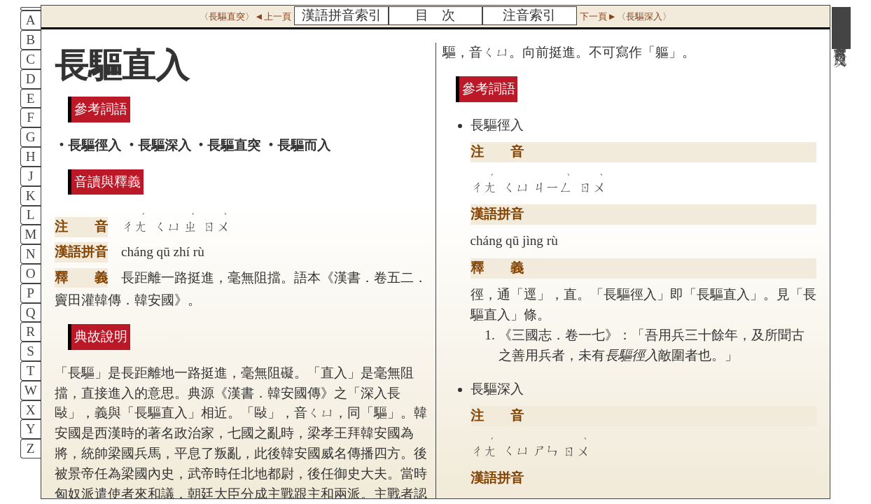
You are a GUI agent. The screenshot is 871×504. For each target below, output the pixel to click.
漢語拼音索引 (342, 15)
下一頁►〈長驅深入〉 (625, 16)
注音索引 (529, 15)
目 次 (435, 15)
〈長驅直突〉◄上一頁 (245, 16)
